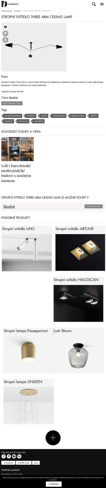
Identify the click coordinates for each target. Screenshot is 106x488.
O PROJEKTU (8, 469)
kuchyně (9, 121)
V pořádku (54, 484)
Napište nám (23, 469)
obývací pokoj (80, 115)
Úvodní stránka (6, 11)
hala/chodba (60, 115)
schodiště (39, 121)
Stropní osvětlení (13, 115)
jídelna (97, 115)
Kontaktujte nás (94, 206)
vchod (45, 115)
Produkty (18, 11)
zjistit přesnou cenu (11, 103)
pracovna (24, 121)
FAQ (36, 469)
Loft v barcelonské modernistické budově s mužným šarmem (16, 173)
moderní (31, 115)
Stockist (13, 97)
